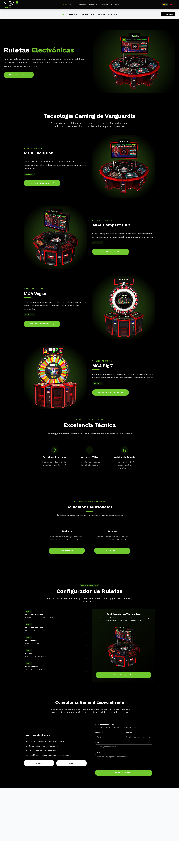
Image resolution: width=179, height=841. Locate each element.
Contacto (115, 4)
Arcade (72, 4)
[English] (171, 4)
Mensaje (99, 752)
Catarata (112, 14)
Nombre (99, 732)
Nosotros (104, 4)
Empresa (128, 732)
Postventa (93, 4)
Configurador (168, 14)
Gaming (63, 4)
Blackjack (101, 14)
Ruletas (73, 14)
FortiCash (82, 4)
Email (98, 742)
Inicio (64, 14)
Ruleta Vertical (87, 14)
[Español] (165, 4)
